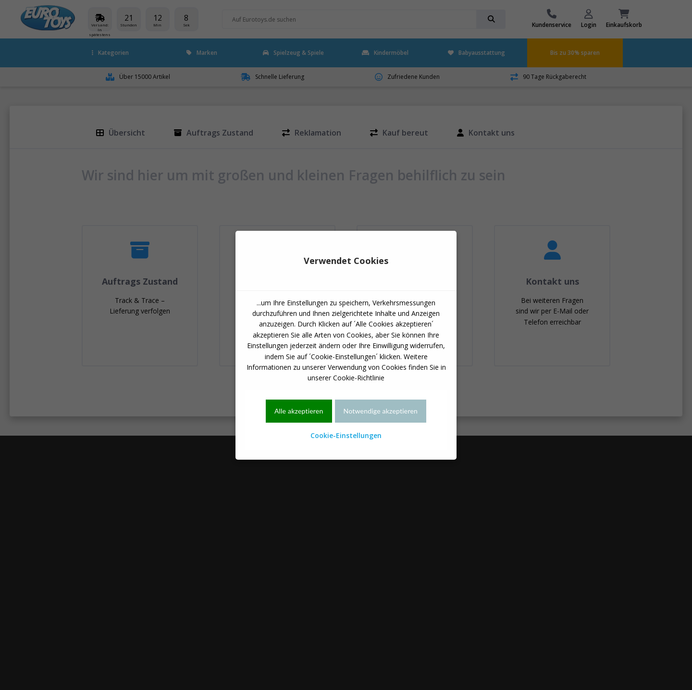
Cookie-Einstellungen (346, 435)
